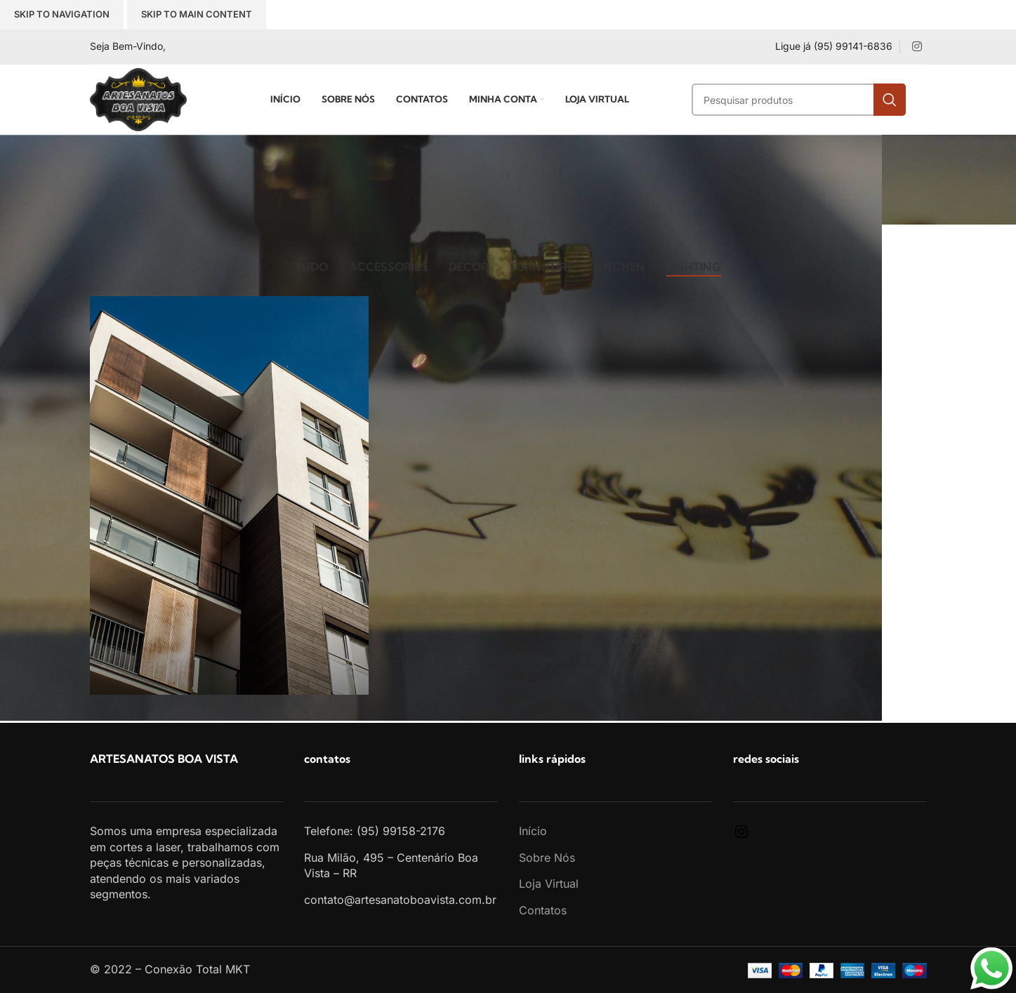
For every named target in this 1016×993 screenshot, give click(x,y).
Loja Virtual (549, 884)
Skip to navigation (62, 14)
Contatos (543, 910)
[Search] (799, 100)
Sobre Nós (547, 858)
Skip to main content (196, 14)
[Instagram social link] (916, 46)
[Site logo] (138, 98)
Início (533, 831)
